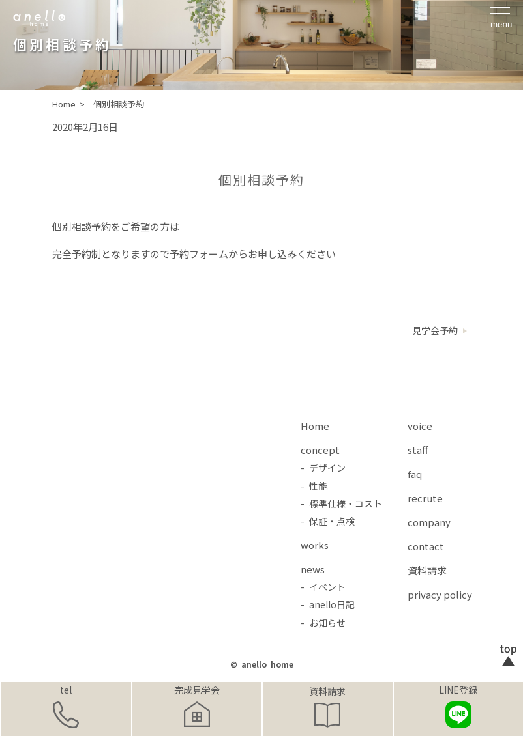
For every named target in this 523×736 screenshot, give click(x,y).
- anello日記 (328, 604)
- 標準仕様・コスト (341, 503)
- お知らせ (323, 622)
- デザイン (323, 467)
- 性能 (314, 485)
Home (315, 425)
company (429, 522)
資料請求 (327, 691)
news (313, 569)
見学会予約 (435, 330)
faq (415, 474)
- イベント (323, 586)
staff (418, 450)
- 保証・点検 (328, 521)
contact (426, 546)
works (315, 545)
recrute (425, 498)
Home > (69, 104)
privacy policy (440, 594)
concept (320, 450)
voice (420, 425)
